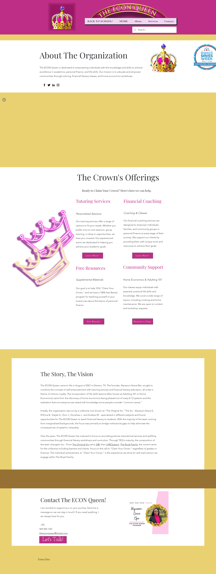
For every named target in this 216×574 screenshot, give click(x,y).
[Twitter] (49, 85)
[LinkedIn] (53, 85)
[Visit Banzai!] (93, 321)
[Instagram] (58, 85)
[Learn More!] (92, 256)
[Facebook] (44, 85)
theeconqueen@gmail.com (53, 533)
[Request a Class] (142, 321)
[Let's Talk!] (53, 539)
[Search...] (154, 30)
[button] (138, 21)
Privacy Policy (44, 559)
